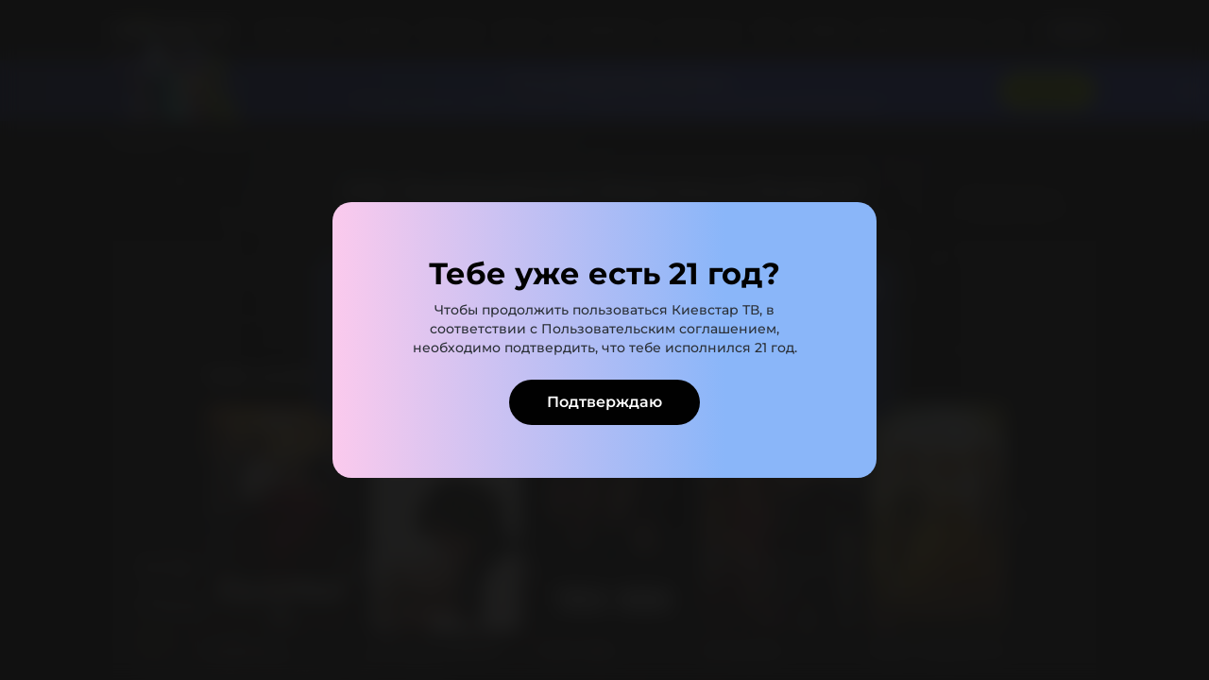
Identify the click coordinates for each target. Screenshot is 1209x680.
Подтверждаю (604, 402)
